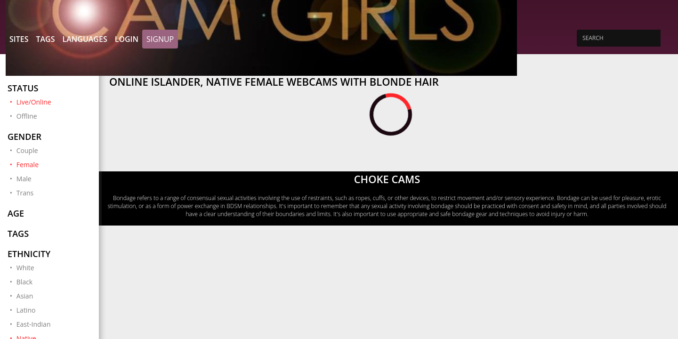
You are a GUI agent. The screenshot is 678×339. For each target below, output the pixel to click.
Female (53, 164)
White (25, 267)
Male (24, 178)
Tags (45, 39)
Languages (84, 39)
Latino (26, 310)
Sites (18, 39)
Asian (24, 295)
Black (24, 281)
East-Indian (33, 324)
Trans (24, 192)
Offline (26, 116)
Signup (160, 39)
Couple (27, 150)
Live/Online (53, 102)
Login (126, 39)
